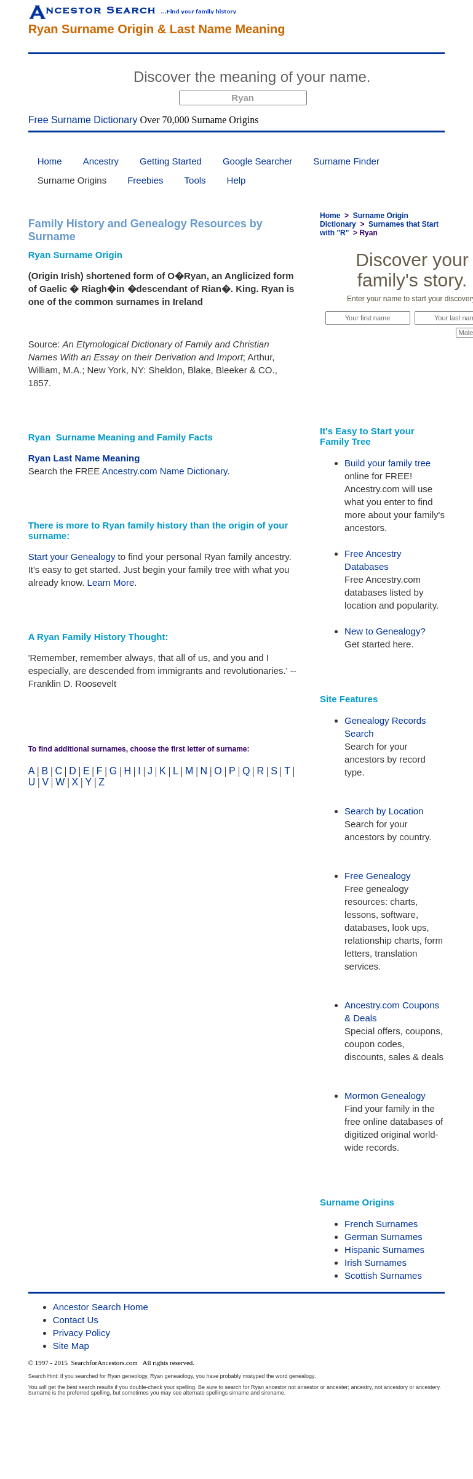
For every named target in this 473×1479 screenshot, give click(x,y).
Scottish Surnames (383, 1275)
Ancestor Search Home (100, 1307)
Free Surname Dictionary (83, 120)
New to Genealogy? (385, 631)
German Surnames (383, 1236)
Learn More (111, 582)
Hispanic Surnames (384, 1249)
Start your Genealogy (72, 556)
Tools (195, 180)
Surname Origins (72, 180)
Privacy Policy (81, 1332)
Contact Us (75, 1320)
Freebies (145, 180)
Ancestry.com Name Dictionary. (166, 471)
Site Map (71, 1345)
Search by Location (383, 811)
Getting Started (171, 161)
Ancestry (101, 161)
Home (50, 161)
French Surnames (381, 1223)
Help (236, 180)
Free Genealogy (377, 875)
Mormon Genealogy (385, 1095)
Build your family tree (387, 463)
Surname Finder (346, 161)
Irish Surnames (375, 1262)
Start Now (422, 79)
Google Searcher (257, 161)
